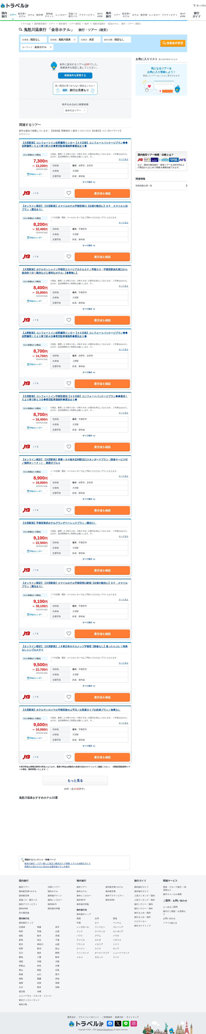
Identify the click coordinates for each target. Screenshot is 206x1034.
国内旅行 (4, 15)
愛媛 (39, 978)
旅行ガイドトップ (142, 925)
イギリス (117, 940)
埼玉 (39, 940)
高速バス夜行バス (72, 15)
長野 (21, 948)
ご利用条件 (107, 1017)
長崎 (57, 983)
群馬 (21, 940)
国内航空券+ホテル (28, 891)
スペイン (81, 948)
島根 (21, 974)
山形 (57, 931)
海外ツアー (82, 887)
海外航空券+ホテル (114, 887)
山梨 (57, 944)
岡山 (21, 970)
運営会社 (71, 1017)
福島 (21, 935)
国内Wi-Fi (52, 904)
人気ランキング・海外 (144, 900)
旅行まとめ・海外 (142, 917)
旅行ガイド (196, 15)
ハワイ (80, 935)
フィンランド (83, 953)
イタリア (99, 944)
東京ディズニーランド (29, 1000)
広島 (57, 970)
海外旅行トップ (84, 914)
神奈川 (40, 944)
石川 (21, 953)
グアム (98, 935)
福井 (39, 953)
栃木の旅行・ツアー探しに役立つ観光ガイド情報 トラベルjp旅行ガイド (58, 863)
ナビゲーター (140, 921)
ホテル (31, 15)
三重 (39, 957)
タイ (97, 923)
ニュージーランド (121, 953)
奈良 (39, 966)
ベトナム (117, 923)
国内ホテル (53, 891)
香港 (115, 918)
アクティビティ (87, 15)
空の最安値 (24, 913)
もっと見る (75, 780)
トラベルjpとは (170, 923)
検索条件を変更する (75, 75)
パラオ (116, 935)
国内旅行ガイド (141, 887)
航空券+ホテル (22, 15)
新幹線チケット (49, 15)
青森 (39, 927)
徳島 (21, 978)
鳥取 (39, 970)
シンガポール (83, 927)
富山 (57, 948)
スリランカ (100, 931)
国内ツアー (24, 887)
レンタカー (61, 15)
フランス (81, 944)
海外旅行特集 (83, 904)
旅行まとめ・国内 (142, 913)
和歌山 (22, 966)
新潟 (39, 948)
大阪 (57, 961)
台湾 (97, 918)
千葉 (57, 940)
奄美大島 (23, 1004)
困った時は (199, 5)
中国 (79, 923)
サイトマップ (132, 1017)
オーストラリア (102, 953)
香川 (57, 974)
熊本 (39, 987)
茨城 (57, 935)
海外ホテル (82, 891)
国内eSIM (23, 908)
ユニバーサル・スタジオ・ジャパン (35, 996)
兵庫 (57, 966)
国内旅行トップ (26, 923)
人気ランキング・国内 (144, 895)
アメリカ (81, 940)
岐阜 (57, 957)
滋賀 (21, 961)
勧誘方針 (119, 1017)
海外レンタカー (84, 895)
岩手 (57, 927)
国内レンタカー (55, 900)
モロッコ (99, 957)
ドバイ (116, 957)
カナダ (98, 940)
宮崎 (57, 987)
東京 (21, 944)
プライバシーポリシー (88, 1017)
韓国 (79, 918)
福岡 (21, 983)
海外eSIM (109, 900)
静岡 (57, 953)
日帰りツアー (54, 887)
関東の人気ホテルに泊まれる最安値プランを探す (47, 866)
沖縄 (39, 991)
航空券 (39, 15)
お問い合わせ (169, 918)
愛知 (21, 957)
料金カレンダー (34, 174)
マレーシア (118, 927)
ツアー (13, 15)
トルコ (80, 957)
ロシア (116, 948)
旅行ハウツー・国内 (143, 904)
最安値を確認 (102, 193)
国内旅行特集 (54, 908)
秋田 (21, 931)
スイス (98, 948)
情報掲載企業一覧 (161, 185)
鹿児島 (22, 991)
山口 (39, 974)
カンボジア (118, 931)
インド (80, 931)
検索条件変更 (175, 43)
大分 (21, 987)
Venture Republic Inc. (105, 1030)
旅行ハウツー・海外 (143, 908)
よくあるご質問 (170, 907)
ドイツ (116, 944)
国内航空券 (24, 895)
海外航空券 (110, 891)
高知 (57, 978)
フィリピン (100, 927)
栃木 (39, 935)
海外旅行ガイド (141, 891)
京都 (39, 961)
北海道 (22, 927)
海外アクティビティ (114, 895)
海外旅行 (108, 15)
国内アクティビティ (28, 904)
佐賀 (39, 983)
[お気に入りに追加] (69, 193)
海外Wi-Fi (81, 900)
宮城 (39, 931)
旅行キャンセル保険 (172, 894)
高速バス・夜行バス (28, 900)
